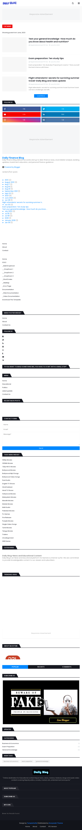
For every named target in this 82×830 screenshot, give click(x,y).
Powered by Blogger (11, 167)
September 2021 (11, 191)
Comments (66, 667)
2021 (7, 180)
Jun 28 (7, 200)
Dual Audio (6, 480)
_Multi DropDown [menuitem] (8, 266)
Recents (40, 667)
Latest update (7, 391)
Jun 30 (7, 204)
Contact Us (6, 325)
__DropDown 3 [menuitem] (7, 276)
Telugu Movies (7, 531)
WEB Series (6, 541)
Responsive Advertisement (41, 14)
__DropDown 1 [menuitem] (7, 269)
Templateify (32, 823)
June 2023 (9, 198)
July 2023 (9, 211)
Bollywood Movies (9, 470)
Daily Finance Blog (13, 157)
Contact (5, 250)
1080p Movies (7, 460)
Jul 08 (7, 216)
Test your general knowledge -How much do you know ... (24, 209)
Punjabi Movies (7, 521)
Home (4, 244)
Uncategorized (7, 538)
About (4, 247)
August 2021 (10, 182)
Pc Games (6, 514)
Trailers (5, 534)
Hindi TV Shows (7, 490)
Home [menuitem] (4, 259)
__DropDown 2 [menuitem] (7, 272)
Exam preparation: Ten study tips (46, 58)
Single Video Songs (9, 524)
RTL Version (52, 826)
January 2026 (10, 220)
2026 (7, 218)
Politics (4, 387)
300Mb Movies (7, 463)
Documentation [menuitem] (8, 289)
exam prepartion (41, 747)
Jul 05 (7, 213)
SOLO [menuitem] (4, 262)
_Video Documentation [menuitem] (11, 296)
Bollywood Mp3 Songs (10, 473)
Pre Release (6, 517)
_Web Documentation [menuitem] (10, 293)
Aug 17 (7, 184)
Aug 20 (8, 189)
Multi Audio (6, 507)
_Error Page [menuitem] (6, 286)
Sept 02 (8, 193)
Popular (15, 667)
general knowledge (41, 750)
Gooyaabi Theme (56, 823)
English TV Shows (8, 484)
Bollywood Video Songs (11, 477)
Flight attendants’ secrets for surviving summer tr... (22, 202)
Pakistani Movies (8, 511)
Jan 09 (8, 222)
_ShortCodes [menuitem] (7, 279)
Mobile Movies (7, 504)
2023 (7, 195)
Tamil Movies (7, 528)
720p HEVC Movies (9, 467)
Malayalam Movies (9, 497)
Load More (41, 96)
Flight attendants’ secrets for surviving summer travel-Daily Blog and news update (54, 79)
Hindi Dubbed (7, 487)
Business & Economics (41, 743)
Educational (6, 384)
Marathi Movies (7, 500)
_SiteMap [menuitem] (5, 283)
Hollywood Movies (9, 494)
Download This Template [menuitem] (11, 300)
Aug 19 (7, 187)
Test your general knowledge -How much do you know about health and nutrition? (52, 40)
